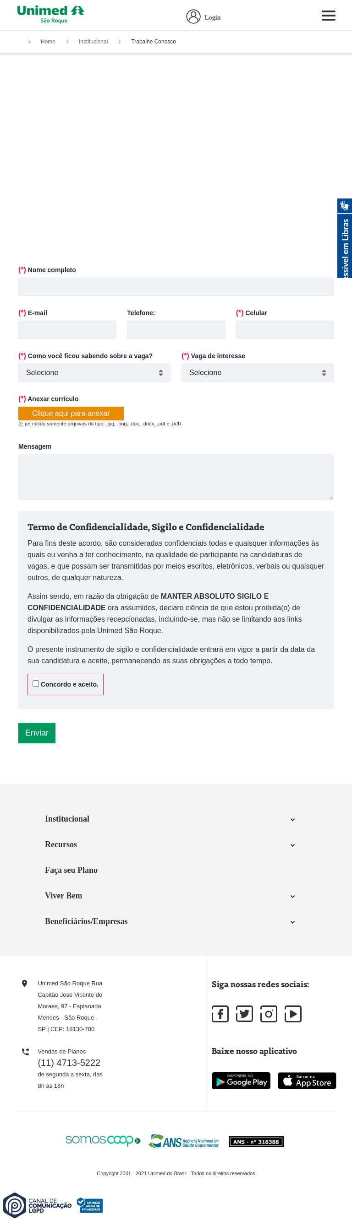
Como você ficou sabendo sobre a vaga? (85, 356)
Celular (251, 313)
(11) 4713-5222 (69, 1063)
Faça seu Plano (71, 870)
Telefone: (141, 313)
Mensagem (34, 446)
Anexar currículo (48, 399)
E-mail (32, 313)
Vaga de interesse (213, 356)
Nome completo (47, 270)
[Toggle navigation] (329, 17)
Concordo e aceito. (66, 684)
